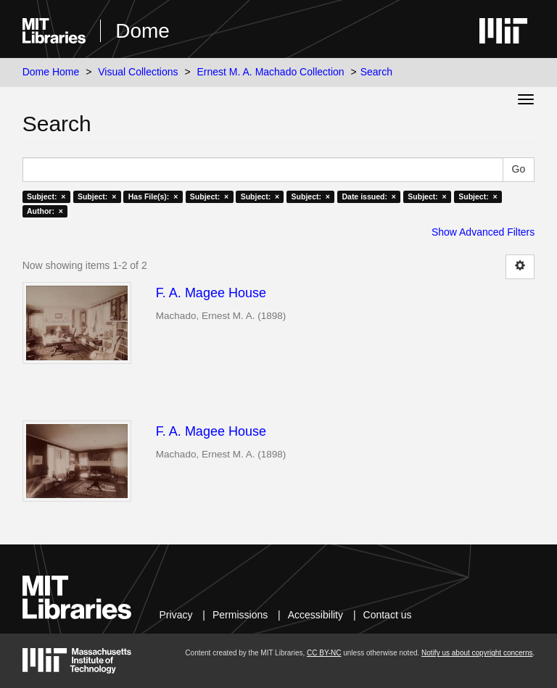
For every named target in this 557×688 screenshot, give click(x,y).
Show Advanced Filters (483, 232)
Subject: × (46, 196)
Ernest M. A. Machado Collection (270, 72)
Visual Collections (138, 72)
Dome (142, 31)
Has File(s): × (153, 196)
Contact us (387, 615)
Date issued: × (368, 196)
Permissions (240, 615)
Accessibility (315, 615)
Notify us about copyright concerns (476, 653)
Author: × (45, 211)
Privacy (176, 615)
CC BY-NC (324, 653)
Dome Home (51, 72)
